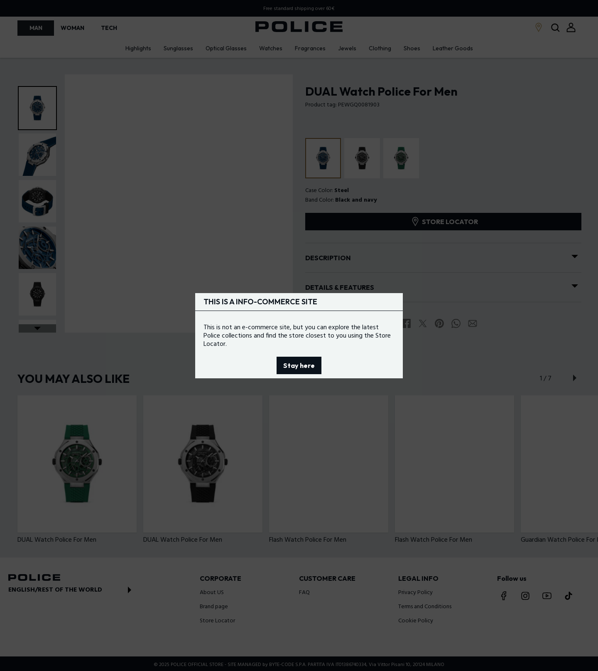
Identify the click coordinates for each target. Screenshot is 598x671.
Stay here (299, 365)
